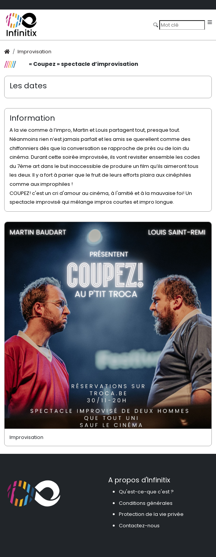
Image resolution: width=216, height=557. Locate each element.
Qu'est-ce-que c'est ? (146, 491)
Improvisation (34, 51)
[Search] (182, 24)
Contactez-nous (139, 525)
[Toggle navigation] (210, 22)
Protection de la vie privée (151, 514)
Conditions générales (146, 503)
